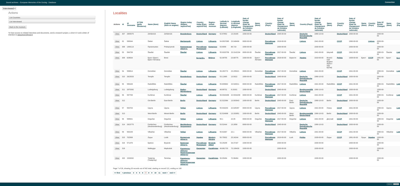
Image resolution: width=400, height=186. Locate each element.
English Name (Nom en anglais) (171, 24)
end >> (172, 173)
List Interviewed (16, 22)
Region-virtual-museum (212, 24)
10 (155, 173)
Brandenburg (185, 34)
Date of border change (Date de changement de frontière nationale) (248, 24)
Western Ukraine (212, 138)
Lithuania (212, 41)
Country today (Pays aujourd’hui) (202, 24)
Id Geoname (131, 24)
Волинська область (185, 138)
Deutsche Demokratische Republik (306, 36)
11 (159, 173)
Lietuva (199, 41)
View (117, 34)
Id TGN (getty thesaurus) (141, 24)
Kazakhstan (213, 148)
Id (123, 24)
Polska (340, 58)
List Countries (15, 18)
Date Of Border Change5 (381, 24)
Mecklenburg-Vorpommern (186, 125)
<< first (117, 173)
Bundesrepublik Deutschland (306, 90)
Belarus (212, 58)
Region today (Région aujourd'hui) (186, 24)
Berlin (182, 100)
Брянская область (184, 144)
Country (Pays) (268, 24)
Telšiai (183, 108)
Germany (212, 34)
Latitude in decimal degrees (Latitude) (224, 24)
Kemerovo (213, 47)
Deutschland (201, 34)
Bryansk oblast (212, 144)
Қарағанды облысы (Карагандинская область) (187, 152)
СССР (339, 41)
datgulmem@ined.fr (25, 35)
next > (165, 173)
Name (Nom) (153, 24)
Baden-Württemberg (185, 90)
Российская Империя (270, 42)
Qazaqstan (200, 148)
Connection (390, 2)
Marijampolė (185, 41)
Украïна (303, 58)
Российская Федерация (201, 48)
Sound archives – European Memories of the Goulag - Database (31, 2)
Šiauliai (183, 52)
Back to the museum (18, 27)
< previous (126, 173)
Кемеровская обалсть (186, 48)
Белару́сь (200, 58)
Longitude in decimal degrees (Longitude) (236, 24)
